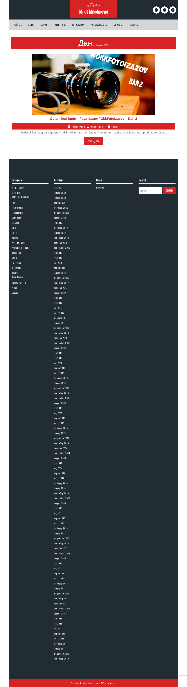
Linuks (117, 24)
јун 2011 (63, 545)
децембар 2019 (65, 292)
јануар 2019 (64, 304)
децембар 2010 (65, 563)
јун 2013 (63, 474)
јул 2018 (63, 317)
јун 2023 (63, 277)
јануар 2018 (64, 329)
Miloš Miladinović (93, 11)
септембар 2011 (66, 535)
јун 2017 (63, 348)
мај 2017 (63, 351)
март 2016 (64, 391)
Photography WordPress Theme (85, 683)
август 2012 (64, 505)
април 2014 (64, 452)
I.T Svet (21, 298)
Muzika (21, 308)
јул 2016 (63, 378)
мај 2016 (63, 384)
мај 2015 (63, 415)
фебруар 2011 (65, 557)
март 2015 (64, 421)
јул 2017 (63, 345)
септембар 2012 (66, 502)
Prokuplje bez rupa (24, 314)
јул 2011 (63, 542)
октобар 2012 (65, 498)
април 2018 (64, 326)
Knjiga (20, 301)
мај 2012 (63, 511)
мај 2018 (63, 323)
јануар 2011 (64, 560)
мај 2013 (63, 477)
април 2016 (64, 388)
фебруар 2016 (65, 394)
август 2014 (64, 443)
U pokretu (22, 326)
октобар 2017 (65, 338)
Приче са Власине (24, 282)
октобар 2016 (65, 369)
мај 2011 (63, 548)
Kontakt (45, 24)
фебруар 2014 (65, 459)
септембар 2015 (66, 406)
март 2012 (64, 517)
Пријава (105, 277)
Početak (18, 24)
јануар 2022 (64, 283)
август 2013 (64, 471)
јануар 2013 (64, 489)
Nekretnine (60, 24)
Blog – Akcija (23, 277)
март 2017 (64, 354)
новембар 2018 (65, 308)
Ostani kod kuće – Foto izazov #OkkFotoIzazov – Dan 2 (93, 119)
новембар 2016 (65, 366)
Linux (20, 304)
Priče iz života (97, 24)
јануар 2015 (64, 428)
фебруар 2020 (65, 289)
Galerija (133, 24)
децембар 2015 (65, 400)
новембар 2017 (65, 335)
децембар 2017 (65, 332)
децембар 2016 (65, 363)
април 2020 (64, 286)
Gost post (22, 295)
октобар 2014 (65, 437)
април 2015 (64, 418)
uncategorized (23, 335)
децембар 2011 (65, 526)
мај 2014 (63, 449)
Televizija (21, 323)
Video (20, 338)
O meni (31, 24)
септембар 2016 (66, 372)
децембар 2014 (65, 431)
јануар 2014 (64, 462)
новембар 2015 (65, 403)
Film (20, 286)
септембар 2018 (66, 314)
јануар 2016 (64, 397)
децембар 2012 (65, 492)
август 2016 (64, 375)
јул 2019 (63, 298)
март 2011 (64, 554)
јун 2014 (63, 446)
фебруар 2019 (65, 301)
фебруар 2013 (65, 486)
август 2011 (64, 539)
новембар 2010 (65, 566)
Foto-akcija (22, 289)
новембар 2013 (65, 465)
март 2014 (64, 455)
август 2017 (64, 341)
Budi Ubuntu (22, 332)
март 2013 (64, 483)
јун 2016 (63, 381)
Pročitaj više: (95, 141)
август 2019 (64, 295)
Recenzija (21, 317)
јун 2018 (63, 320)
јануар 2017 (64, 360)
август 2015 (64, 409)
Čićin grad (22, 280)
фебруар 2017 (65, 357)
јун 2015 (63, 412)
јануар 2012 (64, 523)
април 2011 (64, 551)
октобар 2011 (65, 532)
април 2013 (64, 480)
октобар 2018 (65, 311)
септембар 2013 (66, 468)
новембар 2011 (65, 529)
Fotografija (78, 24)
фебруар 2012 (65, 520)
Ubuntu (21, 329)
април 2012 (64, 514)
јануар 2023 (64, 280)
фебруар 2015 (65, 425)
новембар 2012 (65, 495)
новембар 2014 (65, 434)
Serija (20, 320)
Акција (21, 341)
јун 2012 (63, 508)
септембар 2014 (66, 440)
